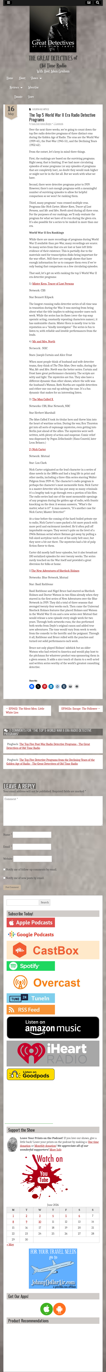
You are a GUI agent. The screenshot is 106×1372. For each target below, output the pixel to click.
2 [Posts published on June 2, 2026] (26, 1216)
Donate (18, 97)
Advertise (33, 87)
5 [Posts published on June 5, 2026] (66, 1216)
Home (10, 78)
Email (7, 846)
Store (31, 97)
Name (7, 834)
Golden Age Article (40, 109)
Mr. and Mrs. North (43, 341)
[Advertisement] (29, 1104)
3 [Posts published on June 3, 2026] (39, 1216)
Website (8, 859)
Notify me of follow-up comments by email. (31, 869)
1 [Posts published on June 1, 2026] (13, 1216)
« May (10, 1244)
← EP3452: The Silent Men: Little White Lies (25, 710)
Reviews (14, 87)
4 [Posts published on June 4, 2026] (53, 1216)
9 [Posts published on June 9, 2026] (26, 1221)
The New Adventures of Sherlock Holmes (55, 570)
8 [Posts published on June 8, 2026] (13, 1221)
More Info (56, 1149)
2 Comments (58, 123)
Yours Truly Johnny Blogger (41, 123)
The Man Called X (43, 399)
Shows (34, 78)
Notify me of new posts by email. (25, 878)
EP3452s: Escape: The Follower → (80, 708)
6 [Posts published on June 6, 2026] (79, 1216)
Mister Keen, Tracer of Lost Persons (53, 283)
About (22, 78)
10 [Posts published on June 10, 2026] (40, 1221)
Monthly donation (45, 1146)
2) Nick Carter (37, 449)
